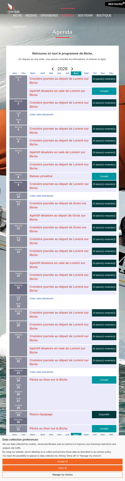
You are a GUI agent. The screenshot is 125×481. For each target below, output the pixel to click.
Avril (43, 73)
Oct (95, 73)
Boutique (104, 15)
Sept (86, 73)
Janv (14, 73)
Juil (67, 73)
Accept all (63, 461)
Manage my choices (62, 474)
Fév (23, 73)
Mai (51, 73)
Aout (76, 73)
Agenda (68, 15)
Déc (111, 73)
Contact (20, 26)
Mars (32, 73)
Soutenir (85, 15)
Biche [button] (17, 15)
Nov (103, 73)
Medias (31, 15)
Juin (59, 73)
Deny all (62, 468)
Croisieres (49, 15)
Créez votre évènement (41, 114)
